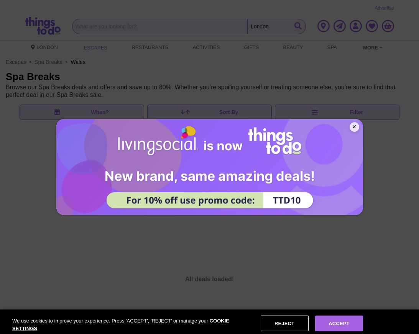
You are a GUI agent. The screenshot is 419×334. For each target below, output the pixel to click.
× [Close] (354, 127)
